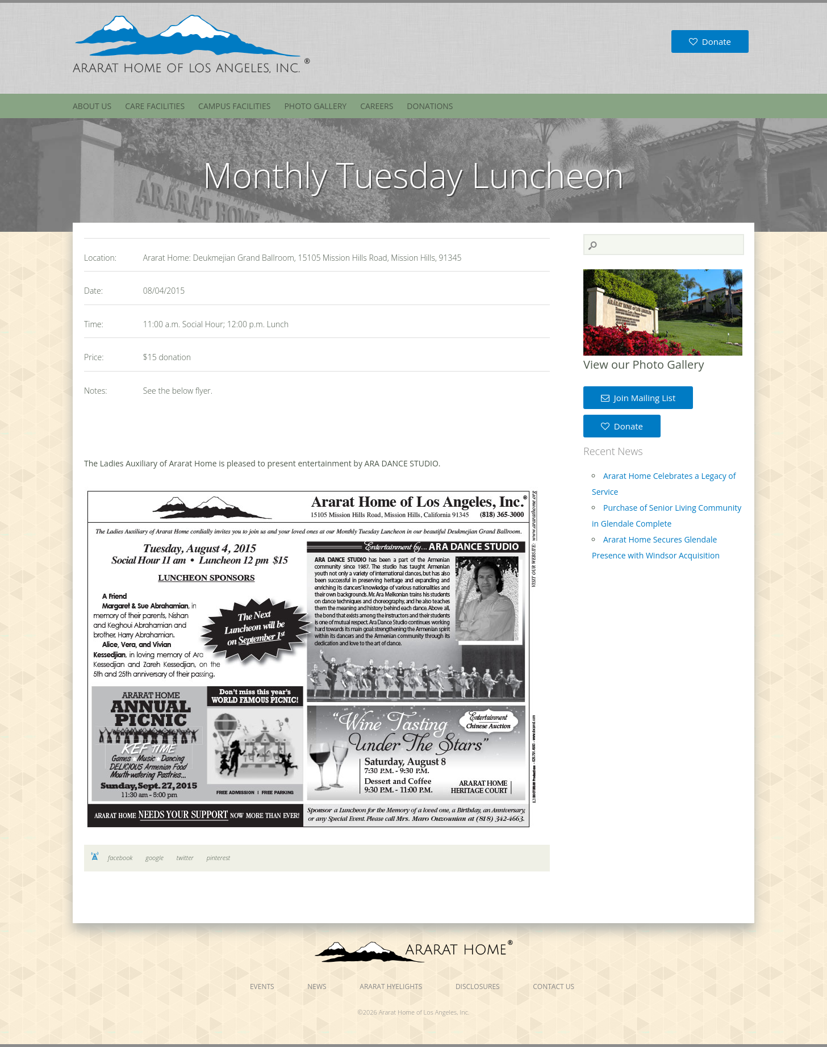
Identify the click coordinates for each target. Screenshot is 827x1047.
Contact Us (553, 986)
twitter (185, 857)
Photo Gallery (315, 106)
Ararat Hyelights (391, 986)
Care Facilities (155, 106)
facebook (120, 857)
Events (262, 986)
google (154, 857)
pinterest (219, 857)
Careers (376, 106)
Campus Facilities (234, 106)
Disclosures (478, 986)
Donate (710, 41)
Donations (430, 106)
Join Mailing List (638, 397)
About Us (92, 106)
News (316, 986)
